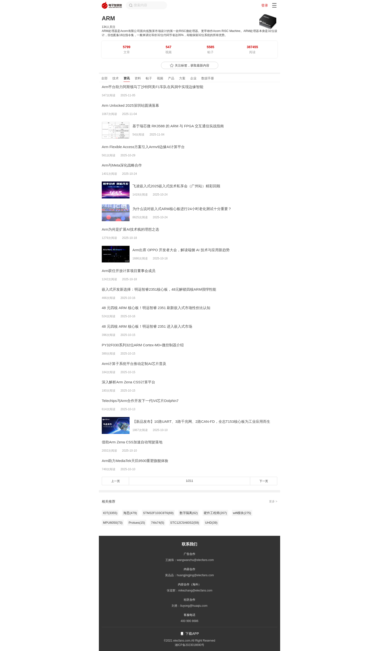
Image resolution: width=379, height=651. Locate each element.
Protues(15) (137, 522)
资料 (138, 78)
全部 (104, 78)
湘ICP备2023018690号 (189, 645)
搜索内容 (138, 5)
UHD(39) (211, 522)
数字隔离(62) (189, 513)
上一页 (115, 481)
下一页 (263, 481)
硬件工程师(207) (215, 513)
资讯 (127, 78)
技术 (115, 78)
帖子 (149, 78)
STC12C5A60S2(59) (184, 522)
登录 (264, 5)
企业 (193, 78)
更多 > (273, 501)
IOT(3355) (110, 513)
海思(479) (130, 513)
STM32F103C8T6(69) (158, 513)
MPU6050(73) (113, 522)
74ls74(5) (157, 522)
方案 (182, 78)
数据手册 (207, 78)
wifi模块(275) (242, 513)
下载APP (189, 634)
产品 (171, 78)
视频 (160, 78)
